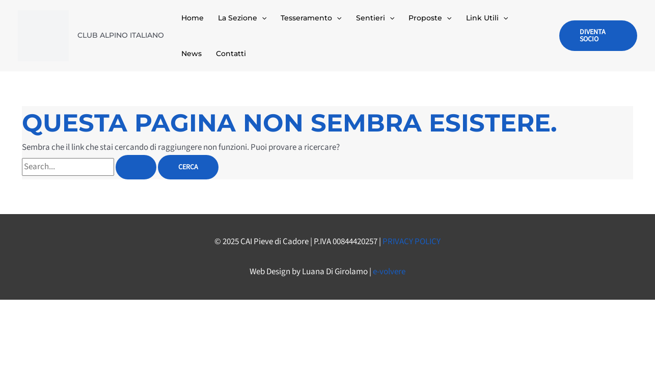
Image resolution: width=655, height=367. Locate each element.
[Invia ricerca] (136, 167)
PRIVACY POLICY (412, 241)
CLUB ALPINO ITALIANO (120, 35)
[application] (261, 18)
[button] (598, 35)
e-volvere (389, 272)
